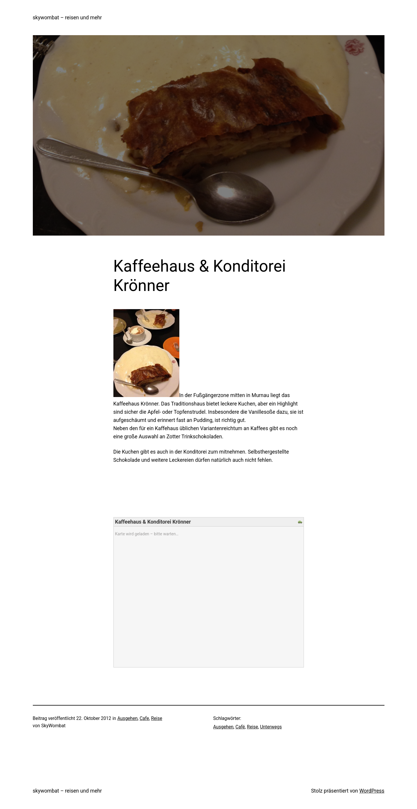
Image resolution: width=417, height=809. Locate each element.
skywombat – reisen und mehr (67, 18)
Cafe (144, 718)
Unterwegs (271, 727)
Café (240, 727)
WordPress (371, 791)
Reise (156, 718)
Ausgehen (127, 718)
